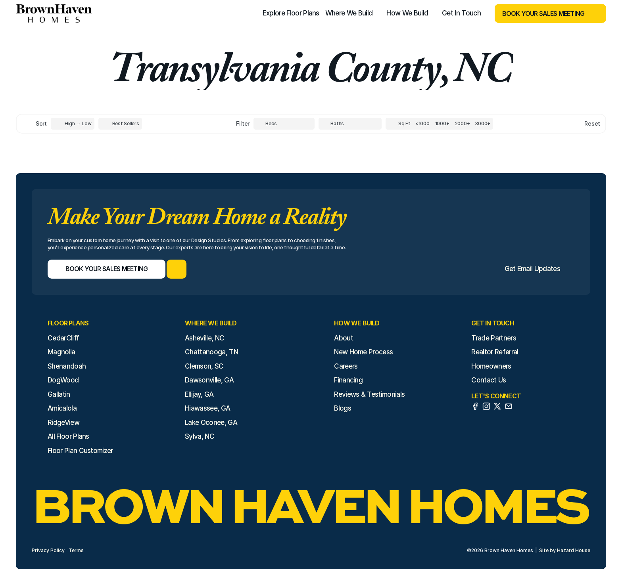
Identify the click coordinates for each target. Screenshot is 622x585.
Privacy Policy (48, 550)
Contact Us (488, 380)
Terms (76, 550)
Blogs (342, 408)
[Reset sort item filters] (575, 124)
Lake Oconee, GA (211, 422)
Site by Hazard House (564, 550)
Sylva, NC (199, 436)
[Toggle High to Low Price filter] (72, 124)
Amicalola (62, 408)
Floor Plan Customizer (80, 451)
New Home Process (363, 352)
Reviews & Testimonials (369, 394)
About (343, 338)
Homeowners (491, 366)
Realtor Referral (494, 352)
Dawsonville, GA (209, 380)
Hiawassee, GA (207, 408)
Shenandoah (67, 366)
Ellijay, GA (199, 394)
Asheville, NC (204, 338)
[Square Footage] (422, 124)
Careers (345, 366)
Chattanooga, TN (211, 352)
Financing (348, 380)
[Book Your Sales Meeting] (540, 13)
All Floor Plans (68, 436)
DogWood (63, 380)
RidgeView (63, 422)
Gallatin (59, 394)
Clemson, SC (204, 366)
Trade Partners (493, 338)
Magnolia (61, 352)
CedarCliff (63, 338)
